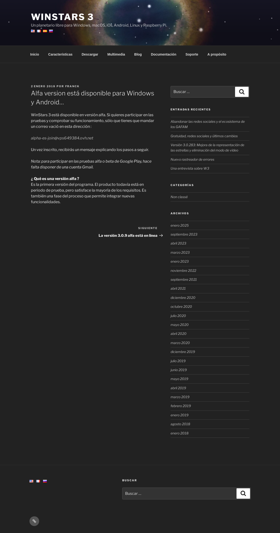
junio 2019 (179, 370)
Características (60, 54)
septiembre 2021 (184, 279)
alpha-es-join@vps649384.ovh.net (62, 138)
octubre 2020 (181, 306)
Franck (72, 86)
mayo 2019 (179, 379)
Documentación (163, 54)
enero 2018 (179, 433)
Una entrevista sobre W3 (190, 168)
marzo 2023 (180, 252)
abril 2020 (179, 333)
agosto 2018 (180, 424)
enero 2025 (180, 225)
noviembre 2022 (183, 270)
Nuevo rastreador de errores (192, 159)
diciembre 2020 (183, 297)
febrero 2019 (181, 406)
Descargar (90, 54)
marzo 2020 (180, 343)
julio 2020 (178, 316)
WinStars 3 (62, 17)
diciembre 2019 (183, 352)
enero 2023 (180, 261)
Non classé (179, 197)
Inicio (34, 54)
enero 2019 (179, 415)
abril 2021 (178, 288)
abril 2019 (178, 388)
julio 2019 (178, 361)
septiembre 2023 (184, 234)
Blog (138, 54)
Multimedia (116, 54)
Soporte (192, 54)
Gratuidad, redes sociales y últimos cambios (204, 136)
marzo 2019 (180, 397)
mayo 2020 (180, 325)
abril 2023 (178, 243)
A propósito (217, 54)
